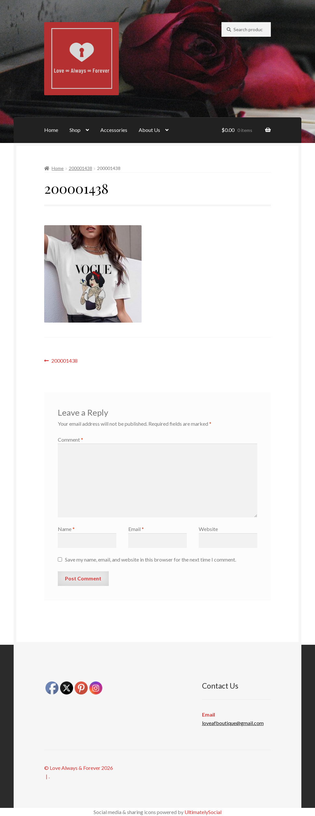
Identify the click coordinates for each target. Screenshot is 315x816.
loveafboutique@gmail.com (233, 723)
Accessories (113, 130)
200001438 (80, 168)
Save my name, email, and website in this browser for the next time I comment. (150, 559)
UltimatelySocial (202, 812)
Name (66, 529)
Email (136, 529)
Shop (75, 130)
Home (51, 130)
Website (208, 529)
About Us (149, 130)
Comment (70, 439)
